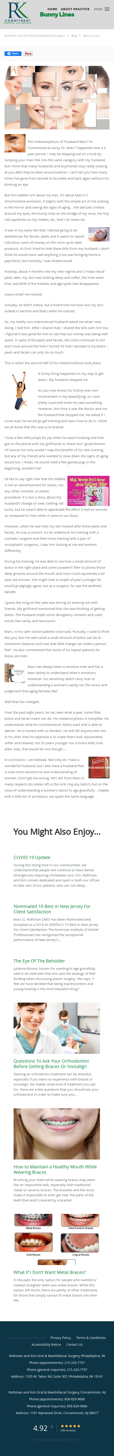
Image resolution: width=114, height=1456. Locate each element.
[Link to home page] (21, 13)
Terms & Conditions (91, 1338)
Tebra (76, 1439)
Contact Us (74, 1344)
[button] (106, 9)
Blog (74, 36)
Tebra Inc (38, 1338)
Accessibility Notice (46, 1344)
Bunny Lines (91, 36)
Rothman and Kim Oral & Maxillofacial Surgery (35, 36)
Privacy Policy (61, 1338)
